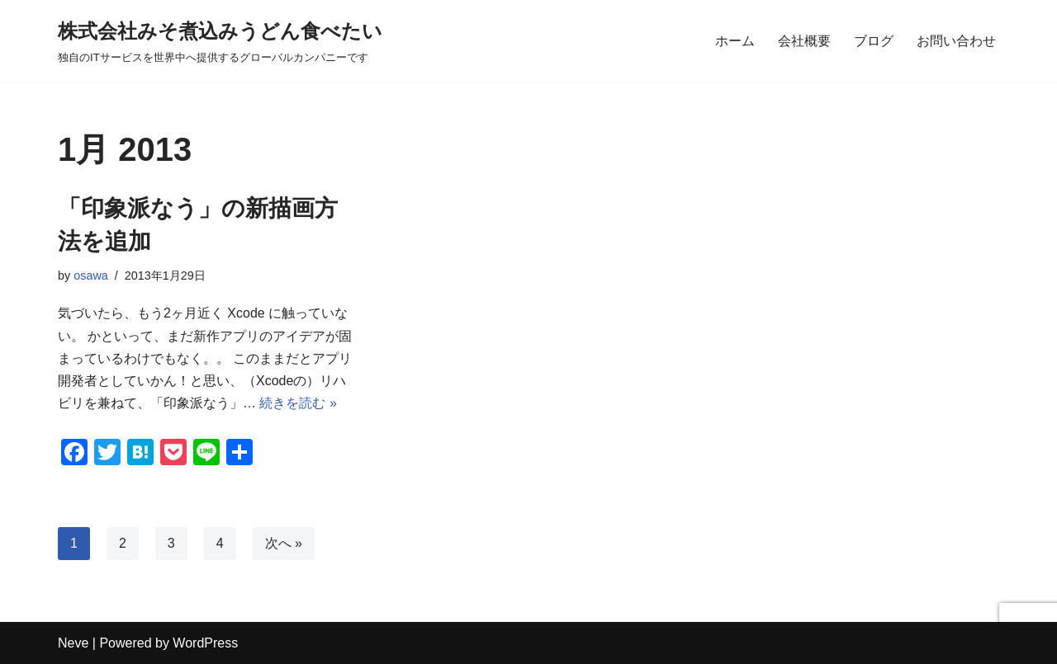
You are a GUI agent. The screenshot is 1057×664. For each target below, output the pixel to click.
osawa (90, 275)
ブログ (873, 41)
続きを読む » (297, 403)
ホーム (735, 41)
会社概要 (804, 41)
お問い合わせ (956, 41)
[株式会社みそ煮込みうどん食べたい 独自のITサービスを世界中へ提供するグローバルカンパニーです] (220, 41)
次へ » (283, 543)
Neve (73, 643)
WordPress (205, 643)
